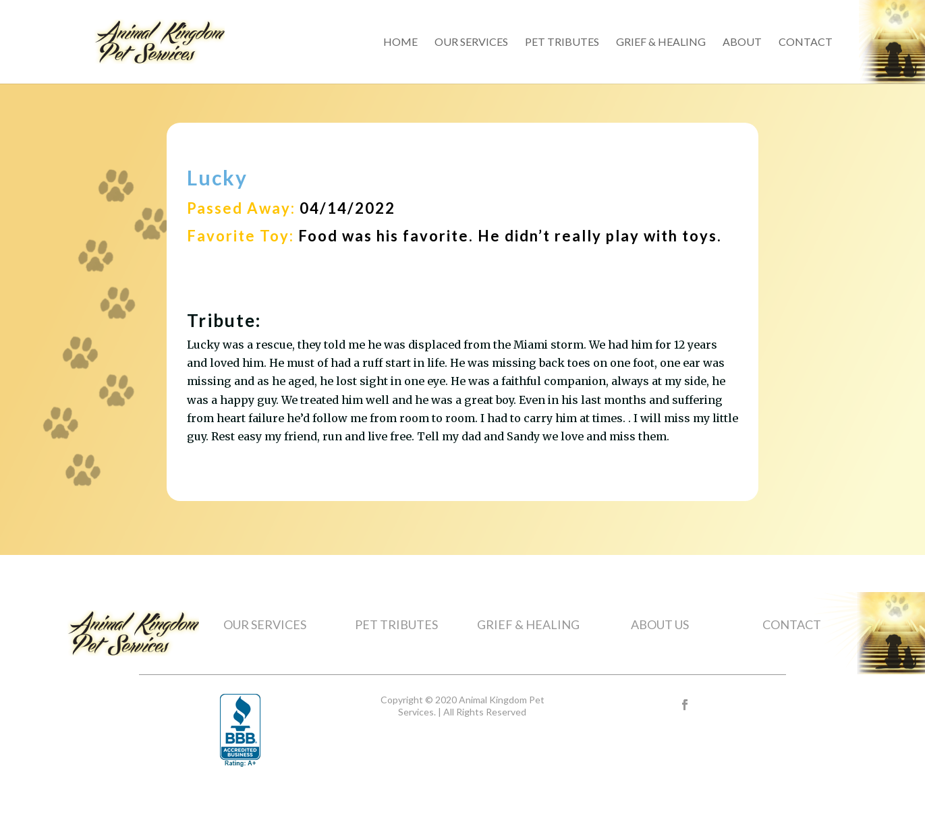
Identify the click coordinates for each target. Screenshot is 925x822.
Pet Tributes (562, 42)
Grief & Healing (661, 42)
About (742, 42)
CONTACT (791, 624)
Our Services (471, 42)
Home (400, 42)
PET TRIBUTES (396, 624)
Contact (806, 42)
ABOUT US (660, 624)
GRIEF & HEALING (528, 624)
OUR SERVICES (264, 624)
